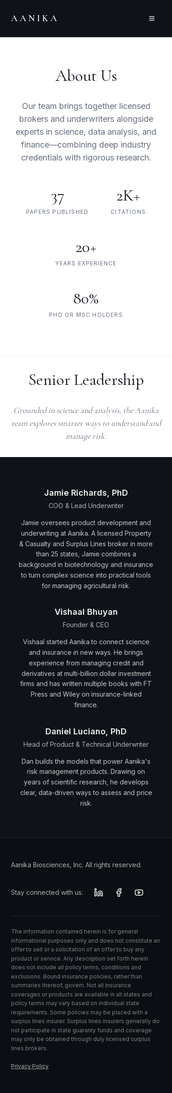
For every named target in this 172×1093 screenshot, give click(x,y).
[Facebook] (119, 892)
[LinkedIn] (98, 892)
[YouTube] (139, 892)
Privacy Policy (30, 1066)
